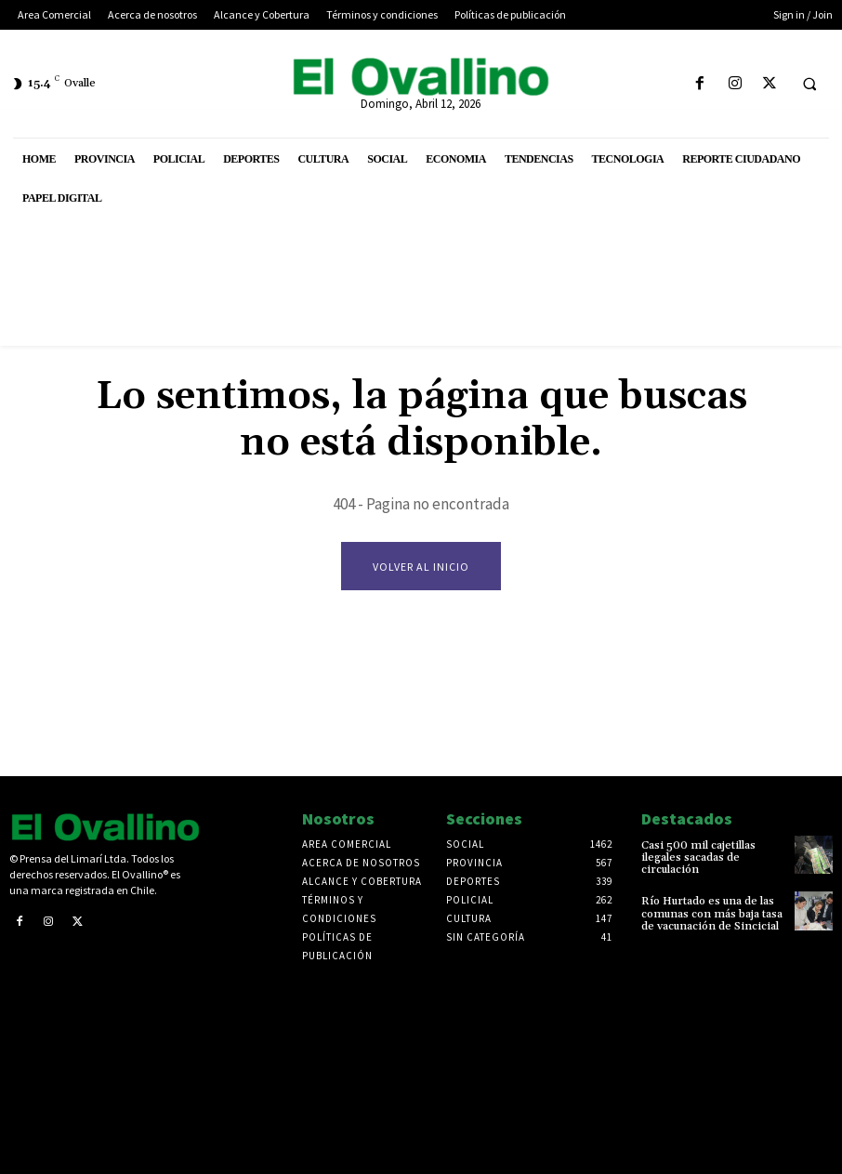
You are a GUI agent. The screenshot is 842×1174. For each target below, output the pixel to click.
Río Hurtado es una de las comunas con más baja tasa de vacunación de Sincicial (712, 913)
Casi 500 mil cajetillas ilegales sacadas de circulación (698, 857)
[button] (809, 84)
